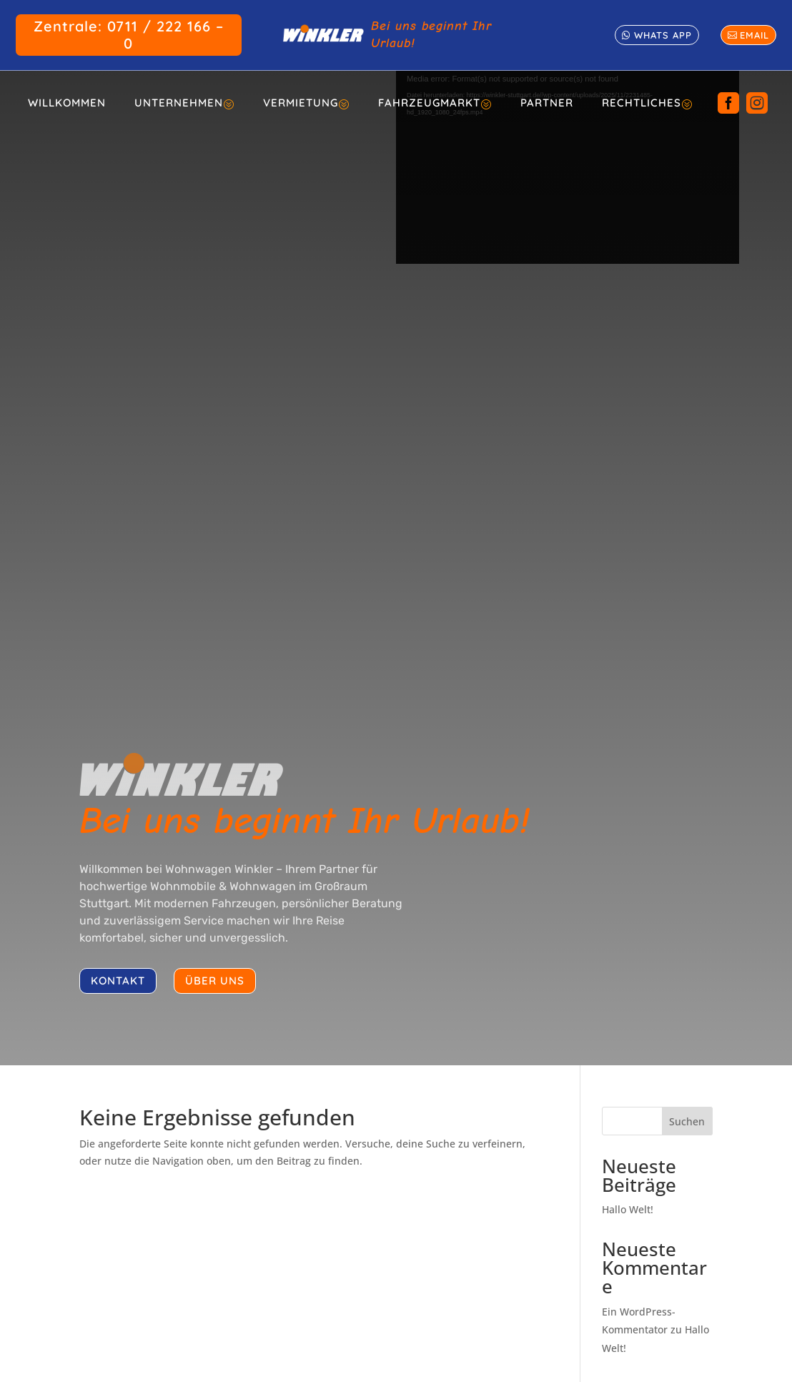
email (754, 35)
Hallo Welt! (627, 1209)
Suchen (687, 1121)
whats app (663, 35)
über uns (214, 980)
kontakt (118, 980)
